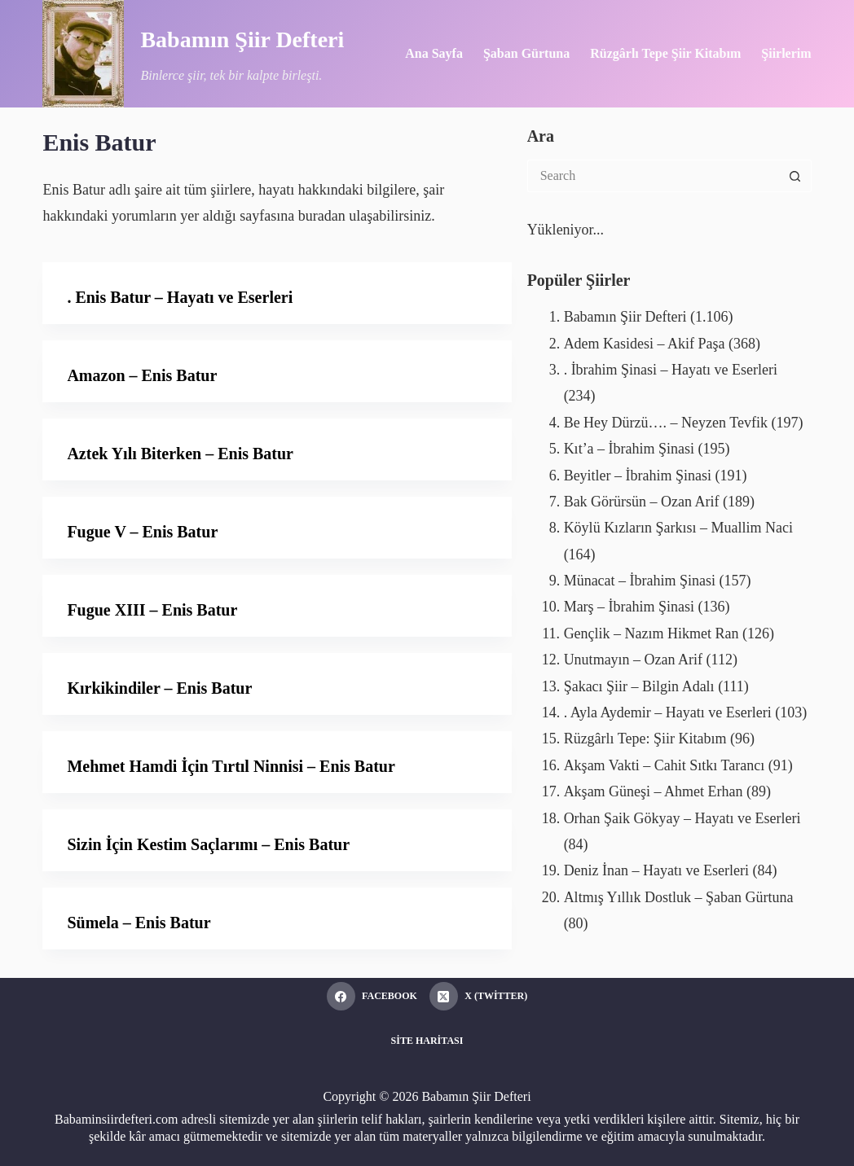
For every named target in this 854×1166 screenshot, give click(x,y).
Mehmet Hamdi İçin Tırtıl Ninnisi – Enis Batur (230, 766)
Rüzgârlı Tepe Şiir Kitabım (665, 53)
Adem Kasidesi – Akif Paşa (644, 343)
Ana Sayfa (434, 53)
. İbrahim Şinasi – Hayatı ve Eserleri (670, 370)
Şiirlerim (786, 53)
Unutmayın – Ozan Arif (633, 659)
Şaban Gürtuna (526, 53)
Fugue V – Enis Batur (142, 532)
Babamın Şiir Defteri (242, 39)
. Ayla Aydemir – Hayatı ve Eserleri (668, 712)
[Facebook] (372, 996)
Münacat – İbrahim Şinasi (639, 580)
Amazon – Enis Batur (142, 375)
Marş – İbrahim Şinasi (629, 606)
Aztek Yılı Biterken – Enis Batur (180, 453)
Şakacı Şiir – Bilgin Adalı (639, 686)
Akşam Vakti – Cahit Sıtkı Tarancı (664, 765)
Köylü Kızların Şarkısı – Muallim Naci (678, 527)
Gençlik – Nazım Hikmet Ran (651, 633)
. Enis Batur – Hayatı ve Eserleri (180, 297)
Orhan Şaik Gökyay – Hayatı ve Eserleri (682, 818)
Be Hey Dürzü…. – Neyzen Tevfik (666, 422)
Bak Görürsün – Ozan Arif (642, 501)
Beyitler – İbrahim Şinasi (637, 475)
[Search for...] (653, 176)
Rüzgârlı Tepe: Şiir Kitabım (645, 738)
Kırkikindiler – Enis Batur (159, 688)
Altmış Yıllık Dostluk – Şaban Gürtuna (679, 897)
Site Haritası (427, 1040)
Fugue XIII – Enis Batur (152, 610)
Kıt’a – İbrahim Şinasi (629, 449)
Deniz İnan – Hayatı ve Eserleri (656, 870)
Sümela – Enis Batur (138, 922)
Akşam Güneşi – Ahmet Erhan (653, 791)
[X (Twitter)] (478, 996)
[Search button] (795, 176)
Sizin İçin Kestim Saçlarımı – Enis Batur (208, 844)
